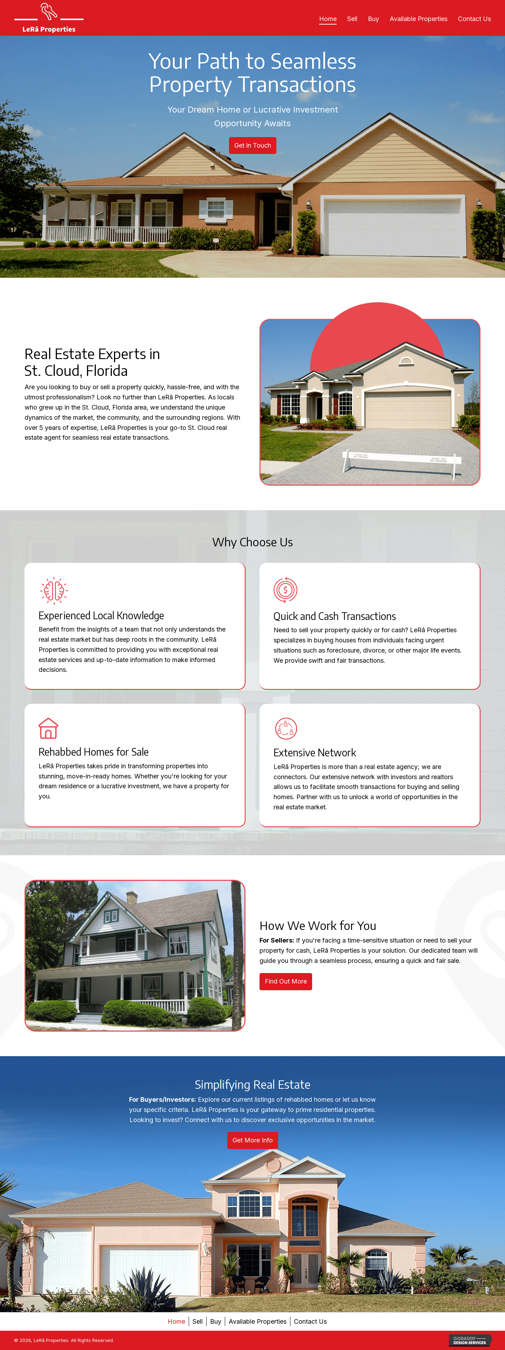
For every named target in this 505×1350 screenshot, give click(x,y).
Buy (215, 1321)
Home (176, 1321)
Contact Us (310, 1321)
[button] (252, 145)
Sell (198, 1321)
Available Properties (258, 1321)
